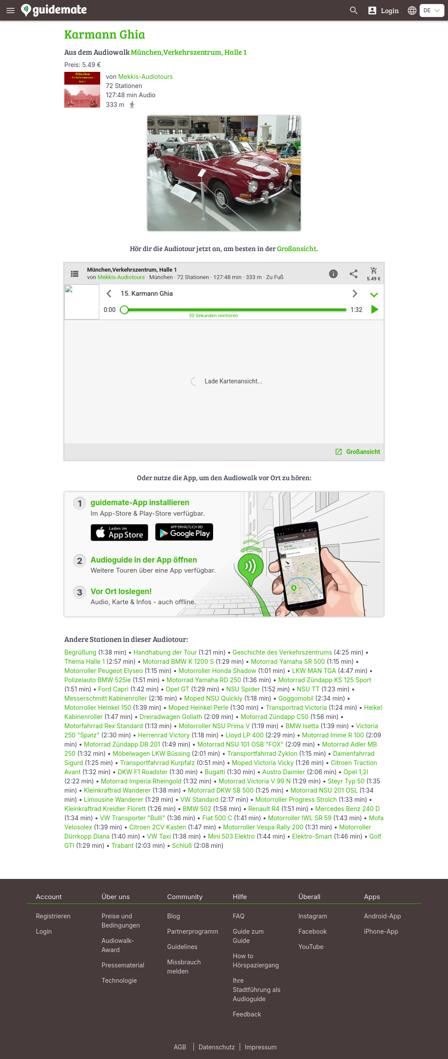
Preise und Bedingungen (121, 920)
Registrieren (53, 916)
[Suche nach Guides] (354, 10)
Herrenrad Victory (163, 735)
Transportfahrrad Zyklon (262, 753)
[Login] (383, 10)
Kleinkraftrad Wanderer (117, 790)
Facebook (312, 931)
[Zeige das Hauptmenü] (10, 10)
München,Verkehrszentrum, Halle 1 (189, 52)
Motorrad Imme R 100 (333, 735)
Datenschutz (217, 1047)
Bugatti (215, 772)
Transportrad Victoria (296, 707)
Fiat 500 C (217, 818)
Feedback (247, 1014)
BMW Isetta (302, 726)
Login (44, 931)
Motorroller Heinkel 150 (97, 707)
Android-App (382, 916)
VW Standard (199, 799)
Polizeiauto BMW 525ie (97, 680)
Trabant (123, 845)
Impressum (261, 1047)
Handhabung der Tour (165, 652)
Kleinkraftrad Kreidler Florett (105, 808)
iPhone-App (381, 931)
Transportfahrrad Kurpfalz (157, 762)
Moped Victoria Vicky (263, 762)
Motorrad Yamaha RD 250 (204, 680)
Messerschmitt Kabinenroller (105, 698)
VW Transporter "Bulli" (132, 818)
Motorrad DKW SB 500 (220, 790)
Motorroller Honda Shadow (217, 670)
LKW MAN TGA (314, 670)
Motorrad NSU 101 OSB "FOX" (240, 744)
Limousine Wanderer (114, 799)
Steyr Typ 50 (346, 781)
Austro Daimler (283, 772)
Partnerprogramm (192, 931)
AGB (180, 1047)
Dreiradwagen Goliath (171, 716)
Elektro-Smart (312, 836)
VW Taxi (159, 836)
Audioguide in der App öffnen (144, 560)
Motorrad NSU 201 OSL (324, 790)
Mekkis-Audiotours (145, 76)
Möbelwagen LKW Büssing (151, 753)
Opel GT (177, 689)
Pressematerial (123, 965)
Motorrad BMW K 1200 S (178, 661)
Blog (173, 916)
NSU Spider (243, 689)
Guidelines (182, 946)
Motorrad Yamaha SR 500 (288, 661)
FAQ (239, 916)
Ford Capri (113, 689)
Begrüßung (80, 652)
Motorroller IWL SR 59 (300, 818)
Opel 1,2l (355, 772)
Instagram (312, 916)
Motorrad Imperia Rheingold (141, 781)
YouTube (310, 946)
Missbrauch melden (184, 966)
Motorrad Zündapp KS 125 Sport (324, 680)
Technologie (119, 980)
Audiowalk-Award (118, 945)
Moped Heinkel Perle (198, 707)
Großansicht (296, 248)
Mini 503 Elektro (231, 836)
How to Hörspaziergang (256, 960)
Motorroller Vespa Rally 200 (263, 827)
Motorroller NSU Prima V (214, 726)
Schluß (182, 845)
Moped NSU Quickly (213, 698)
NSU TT (308, 689)
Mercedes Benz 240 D (347, 808)
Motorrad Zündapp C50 (274, 716)
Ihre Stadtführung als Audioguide (256, 989)
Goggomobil (295, 698)
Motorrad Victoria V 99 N (255, 781)
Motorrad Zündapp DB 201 (122, 744)
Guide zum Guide (248, 936)
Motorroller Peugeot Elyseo (103, 670)
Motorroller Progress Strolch (296, 799)
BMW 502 (197, 808)
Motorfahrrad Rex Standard (103, 726)
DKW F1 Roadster (143, 772)
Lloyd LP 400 (245, 735)
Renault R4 (264, 808)
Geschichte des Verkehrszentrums (282, 652)
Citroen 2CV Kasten (157, 827)
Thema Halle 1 (84, 661)
